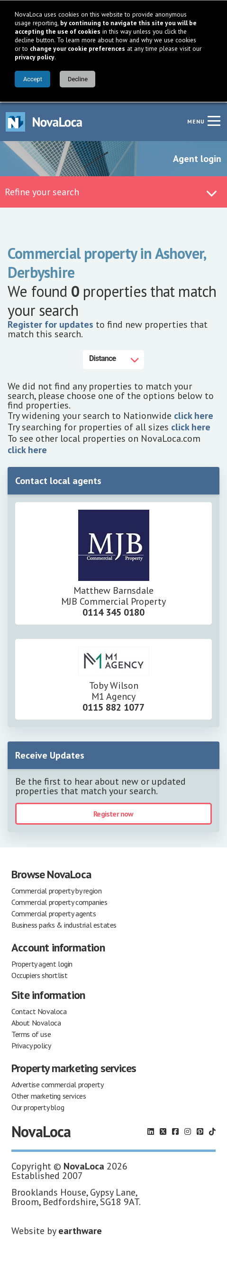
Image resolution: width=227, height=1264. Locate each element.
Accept (32, 79)
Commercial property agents (53, 912)
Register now (113, 812)
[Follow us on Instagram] (187, 1130)
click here (193, 415)
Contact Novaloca (39, 1010)
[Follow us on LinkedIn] (150, 1130)
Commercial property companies (59, 901)
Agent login (197, 158)
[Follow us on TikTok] (212, 1130)
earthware (80, 1230)
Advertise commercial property (57, 1083)
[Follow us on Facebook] (175, 1130)
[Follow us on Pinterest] (200, 1130)
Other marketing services (48, 1095)
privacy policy (34, 57)
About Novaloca (36, 1021)
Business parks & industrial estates (64, 924)
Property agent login (42, 963)
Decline (78, 79)
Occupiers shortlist (39, 974)
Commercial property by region (56, 889)
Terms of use (31, 1033)
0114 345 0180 (113, 611)
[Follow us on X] (163, 1130)
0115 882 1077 (113, 706)
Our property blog (37, 1106)
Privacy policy (31, 1044)
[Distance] (113, 358)
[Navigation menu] (213, 119)
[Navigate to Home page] (44, 120)
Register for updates (50, 323)
